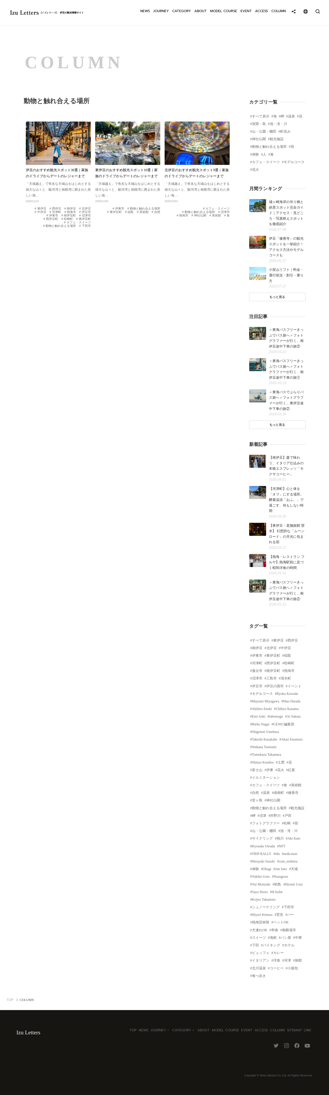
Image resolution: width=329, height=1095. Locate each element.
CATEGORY (181, 13)
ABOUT (201, 13)
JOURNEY (161, 13)
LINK (307, 1030)
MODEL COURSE (223, 13)
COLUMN (279, 13)
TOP (10, 1000)
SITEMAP (294, 1030)
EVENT (246, 13)
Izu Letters (28, 1032)
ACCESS (262, 13)
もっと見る (277, 296)
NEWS (145, 13)
